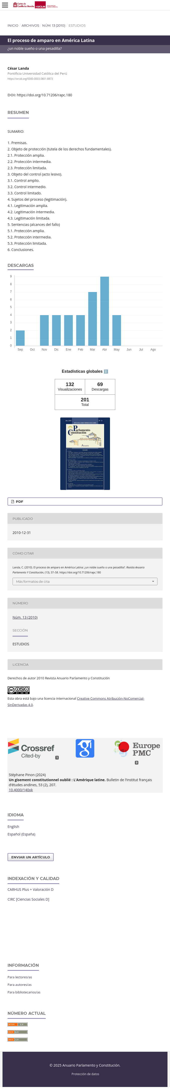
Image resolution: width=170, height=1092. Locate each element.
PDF (19, 501)
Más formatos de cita (33, 581)
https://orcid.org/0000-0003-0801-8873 (30, 78)
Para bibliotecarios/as (24, 992)
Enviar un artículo (30, 857)
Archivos (30, 25)
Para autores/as (20, 984)
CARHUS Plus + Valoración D (30, 889)
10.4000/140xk (21, 789)
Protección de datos (85, 1074)
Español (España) (21, 834)
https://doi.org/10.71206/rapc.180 (44, 95)
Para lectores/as (20, 977)
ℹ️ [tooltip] (106, 371)
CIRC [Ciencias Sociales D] (28, 899)
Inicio (13, 25)
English (13, 826)
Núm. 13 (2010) (53, 25)
